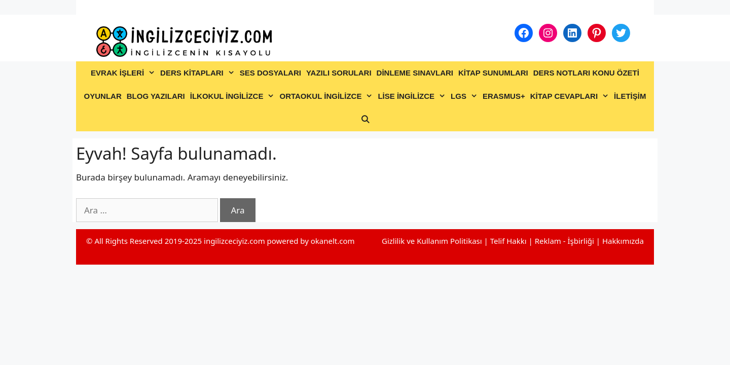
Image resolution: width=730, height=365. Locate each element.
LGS (465, 96)
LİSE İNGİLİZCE (413, 96)
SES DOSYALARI (270, 72)
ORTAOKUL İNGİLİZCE (327, 96)
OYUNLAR (103, 96)
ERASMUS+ (504, 96)
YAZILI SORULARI (339, 72)
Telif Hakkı (508, 241)
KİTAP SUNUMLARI (493, 72)
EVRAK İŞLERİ (124, 73)
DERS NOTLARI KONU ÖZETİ (586, 72)
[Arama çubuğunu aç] (364, 119)
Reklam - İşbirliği (565, 241)
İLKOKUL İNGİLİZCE (233, 96)
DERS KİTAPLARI (198, 73)
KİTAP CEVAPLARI (570, 96)
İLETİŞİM (630, 96)
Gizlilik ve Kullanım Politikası (432, 241)
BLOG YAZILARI (156, 96)
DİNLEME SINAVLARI (415, 72)
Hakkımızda (623, 241)
